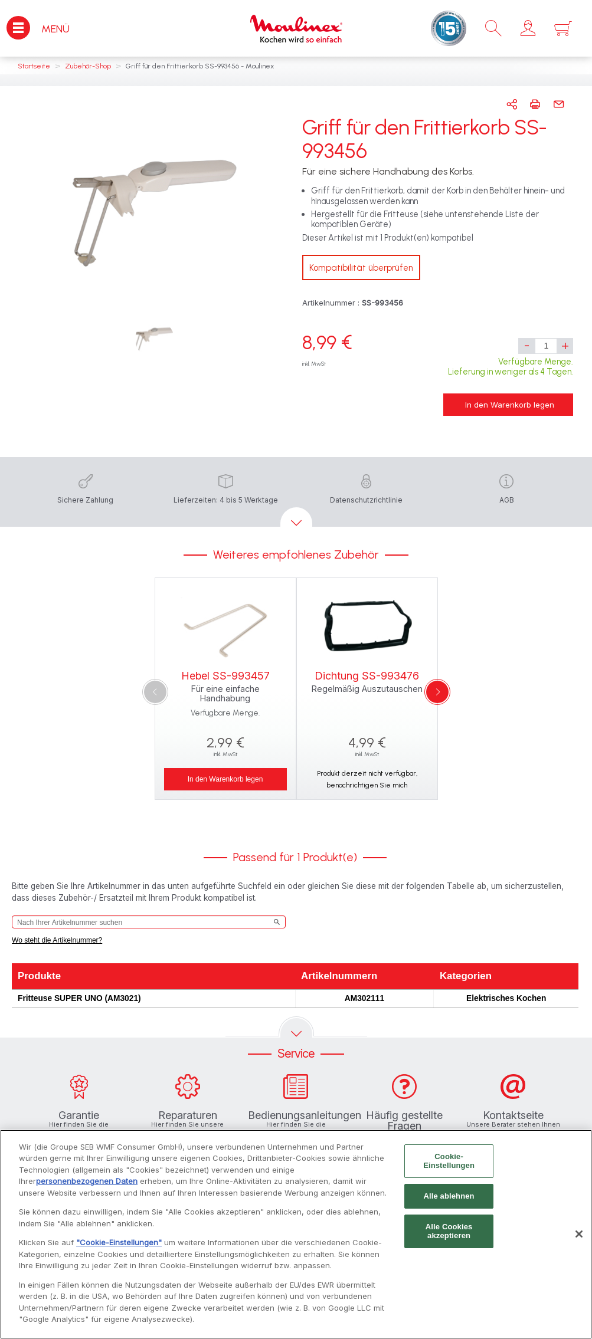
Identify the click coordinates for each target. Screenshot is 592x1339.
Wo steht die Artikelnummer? (57, 940)
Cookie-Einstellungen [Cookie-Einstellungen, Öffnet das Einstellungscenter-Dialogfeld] (449, 1163)
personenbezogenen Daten (87, 1184)
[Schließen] (579, 1237)
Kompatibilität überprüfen (361, 267)
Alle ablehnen (448, 1198)
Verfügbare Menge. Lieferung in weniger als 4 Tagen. (510, 366)
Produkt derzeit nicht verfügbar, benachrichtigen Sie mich (367, 779)
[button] (528, 28)
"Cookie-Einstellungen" (119, 1245)
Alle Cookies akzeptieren (449, 1234)
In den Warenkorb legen (509, 404)
